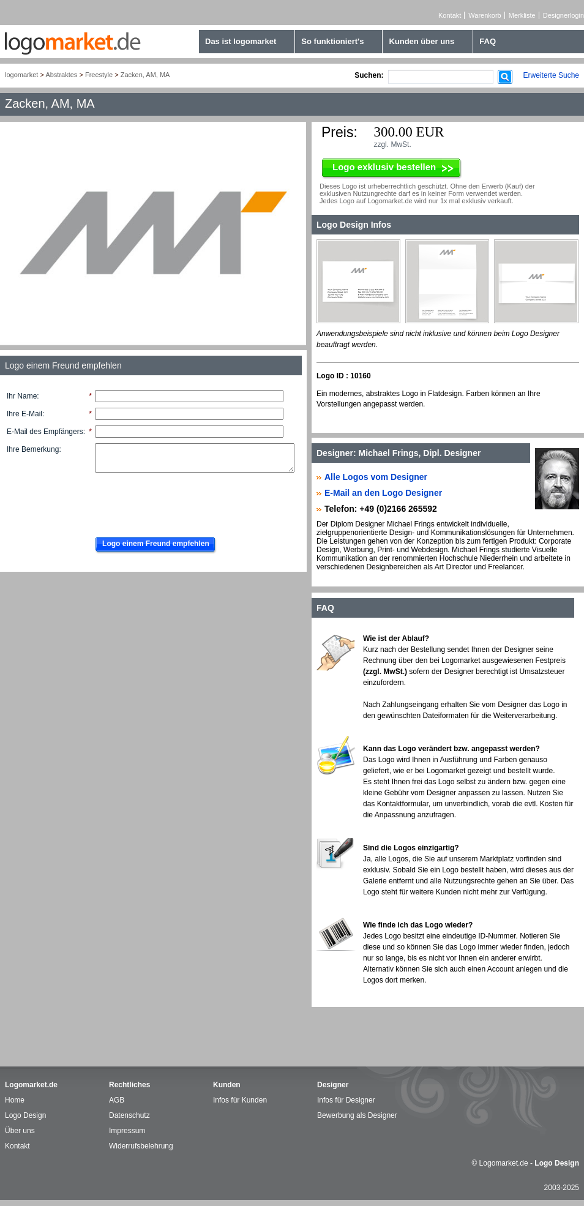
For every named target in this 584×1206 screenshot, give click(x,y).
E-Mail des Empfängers (45, 431)
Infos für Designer (346, 1100)
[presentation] (182, 501)
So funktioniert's (332, 41)
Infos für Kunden (240, 1100)
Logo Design (25, 1115)
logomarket (21, 74)
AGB (116, 1100)
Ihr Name (22, 396)
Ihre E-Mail (24, 414)
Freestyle (99, 74)
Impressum (127, 1130)
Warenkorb (484, 15)
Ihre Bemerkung (33, 449)
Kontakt (449, 15)
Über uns (20, 1130)
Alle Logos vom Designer (375, 477)
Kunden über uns (421, 41)
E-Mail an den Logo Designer (383, 493)
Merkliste (522, 15)
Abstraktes (61, 74)
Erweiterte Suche (551, 75)
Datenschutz (129, 1115)
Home (14, 1100)
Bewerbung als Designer (357, 1115)
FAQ (487, 41)
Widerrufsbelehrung (141, 1146)
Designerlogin (563, 15)
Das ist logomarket (240, 41)
